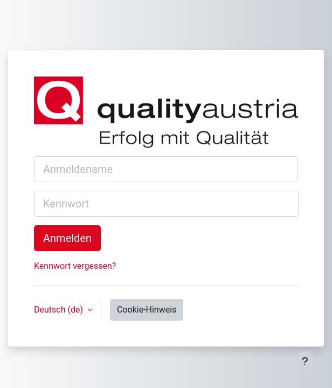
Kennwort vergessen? (75, 266)
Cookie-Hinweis (146, 309)
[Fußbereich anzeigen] (305, 361)
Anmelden (67, 238)
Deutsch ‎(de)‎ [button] (59, 309)
